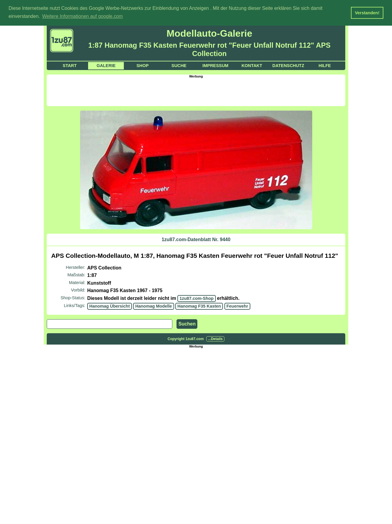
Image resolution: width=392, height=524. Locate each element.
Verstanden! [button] (367, 12)
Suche (178, 65)
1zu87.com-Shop (196, 298)
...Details (215, 339)
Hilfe (324, 65)
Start (70, 65)
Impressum (215, 65)
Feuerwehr (237, 305)
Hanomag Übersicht (109, 305)
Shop (142, 65)
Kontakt (251, 65)
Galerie (105, 65)
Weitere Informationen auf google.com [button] (82, 16)
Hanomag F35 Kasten (199, 305)
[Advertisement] (196, 91)
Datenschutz (288, 65)
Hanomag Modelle (153, 305)
